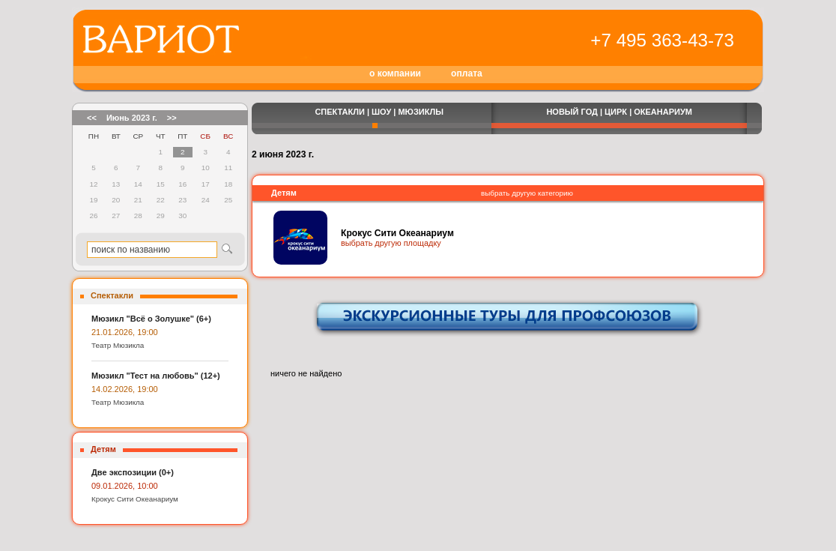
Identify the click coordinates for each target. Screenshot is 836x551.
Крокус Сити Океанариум (134, 499)
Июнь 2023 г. (131, 117)
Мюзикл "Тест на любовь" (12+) (155, 375)
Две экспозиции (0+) (132, 472)
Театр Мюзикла (117, 345)
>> (172, 117)
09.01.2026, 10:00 (124, 485)
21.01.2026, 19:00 (124, 332)
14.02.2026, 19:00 (124, 389)
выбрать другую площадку (391, 242)
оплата (466, 73)
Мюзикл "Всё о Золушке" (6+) (151, 318)
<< (92, 117)
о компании (395, 73)
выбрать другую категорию (527, 193)
